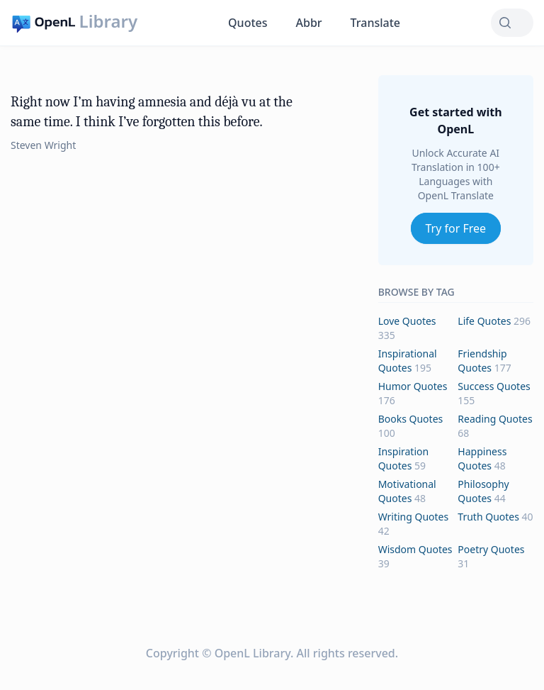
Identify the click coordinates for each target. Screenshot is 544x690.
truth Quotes (488, 516)
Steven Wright (43, 145)
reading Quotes (495, 418)
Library (108, 21)
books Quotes (410, 418)
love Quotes (407, 321)
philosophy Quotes (483, 491)
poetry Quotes (491, 549)
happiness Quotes (482, 458)
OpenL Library (252, 653)
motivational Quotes (407, 491)
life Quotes (484, 321)
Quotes (247, 22)
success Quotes (494, 386)
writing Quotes (413, 516)
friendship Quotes (482, 360)
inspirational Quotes (407, 360)
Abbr (309, 22)
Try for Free (456, 228)
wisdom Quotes (415, 549)
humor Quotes (413, 386)
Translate (375, 22)
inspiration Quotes (403, 458)
